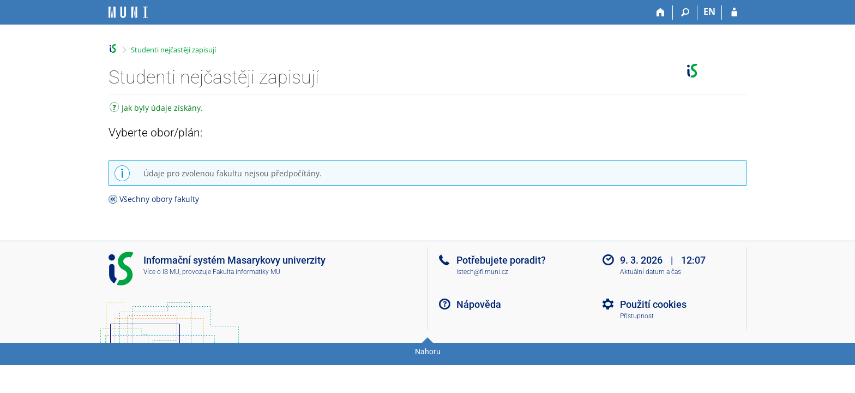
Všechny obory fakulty (159, 199)
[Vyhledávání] (685, 12)
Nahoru (428, 351)
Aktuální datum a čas (650, 272)
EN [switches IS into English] (709, 11)
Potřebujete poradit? (501, 260)
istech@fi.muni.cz (482, 272)
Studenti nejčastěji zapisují (173, 50)
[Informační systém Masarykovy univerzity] (128, 12)
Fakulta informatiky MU (246, 272)
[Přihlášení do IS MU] (734, 12)
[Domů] (660, 12)
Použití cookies (653, 304)
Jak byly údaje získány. (156, 109)
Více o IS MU (161, 272)
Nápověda (478, 304)
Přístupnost (637, 316)
